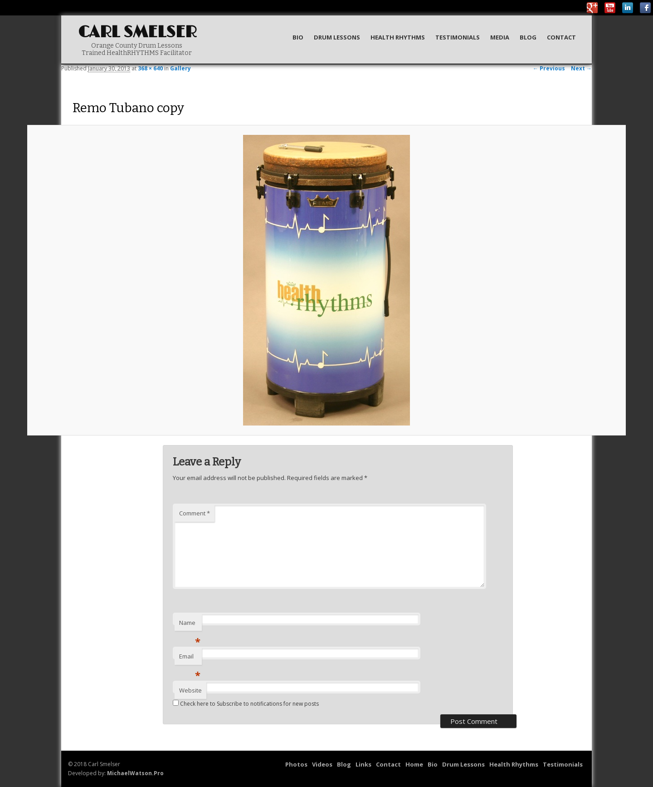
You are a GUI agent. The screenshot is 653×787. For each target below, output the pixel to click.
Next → (581, 68)
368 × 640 (150, 68)
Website (190, 690)
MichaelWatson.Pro (135, 773)
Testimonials (457, 37)
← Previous (549, 68)
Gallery (180, 68)
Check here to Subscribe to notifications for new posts (246, 704)
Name (189, 625)
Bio (297, 37)
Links (363, 764)
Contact (561, 37)
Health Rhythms (397, 37)
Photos (296, 764)
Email (189, 658)
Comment (194, 513)
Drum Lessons (337, 37)
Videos (322, 764)
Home (414, 764)
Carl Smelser (137, 32)
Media (499, 37)
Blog (528, 37)
